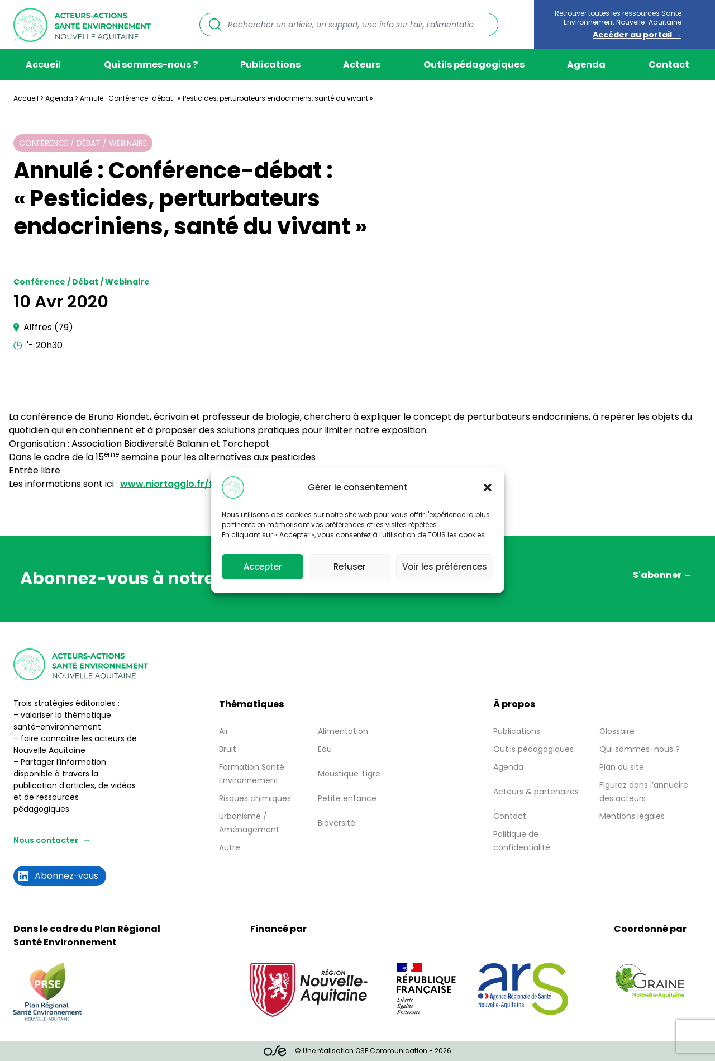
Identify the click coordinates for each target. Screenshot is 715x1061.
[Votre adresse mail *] (529, 576)
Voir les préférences (444, 566)
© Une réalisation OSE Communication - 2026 (358, 1051)
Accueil (43, 64)
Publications (270, 64)
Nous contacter (45, 840)
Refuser (349, 566)
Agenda (586, 64)
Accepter (263, 566)
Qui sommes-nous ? (151, 64)
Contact (669, 64)
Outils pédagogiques (474, 64)
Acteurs (361, 64)
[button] (487, 487)
